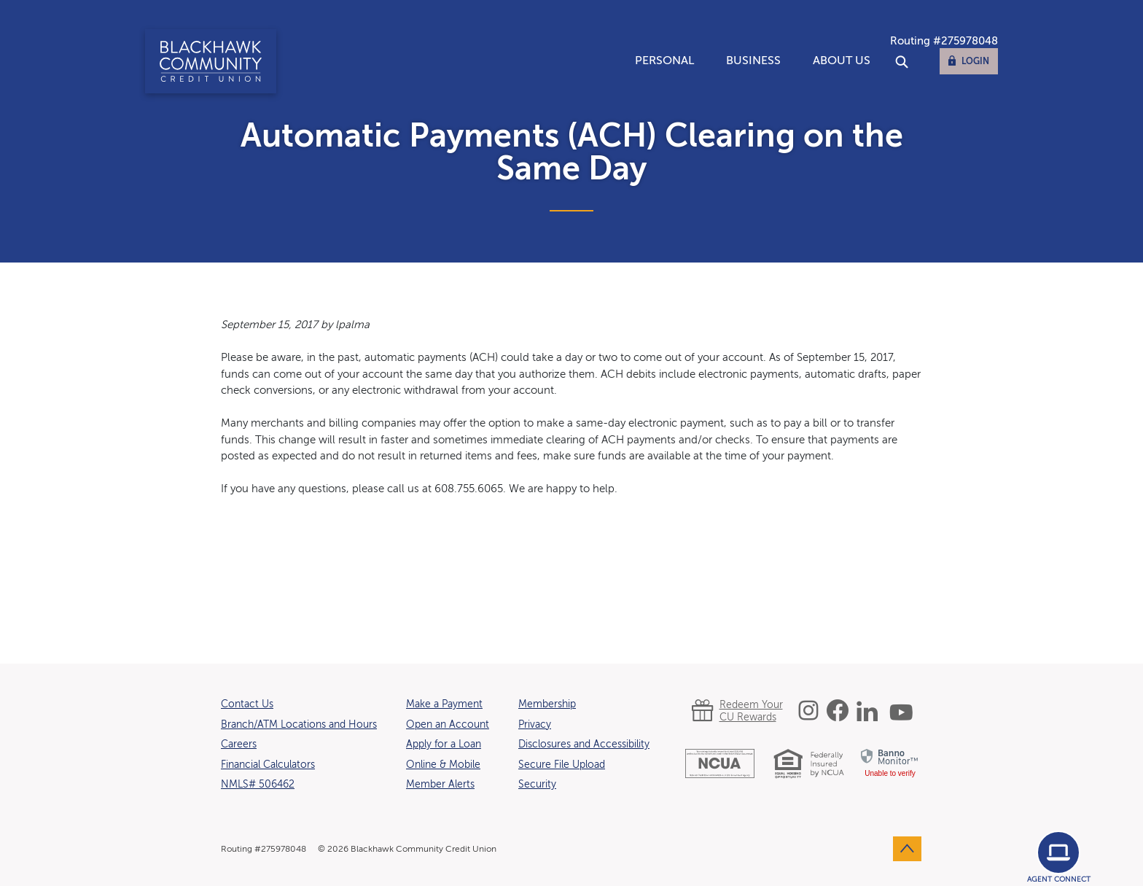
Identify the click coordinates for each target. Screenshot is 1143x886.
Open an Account (447, 725)
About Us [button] (841, 61)
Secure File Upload (561, 765)
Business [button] (753, 61)
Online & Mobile (443, 765)
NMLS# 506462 (257, 785)
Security (537, 785)
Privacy (534, 725)
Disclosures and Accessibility (583, 744)
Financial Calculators (268, 765)
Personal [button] (664, 61)
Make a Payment (444, 704)
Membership (547, 704)
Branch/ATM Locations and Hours (299, 725)
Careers (239, 744)
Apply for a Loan (443, 744)
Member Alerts (440, 785)
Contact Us (247, 704)
